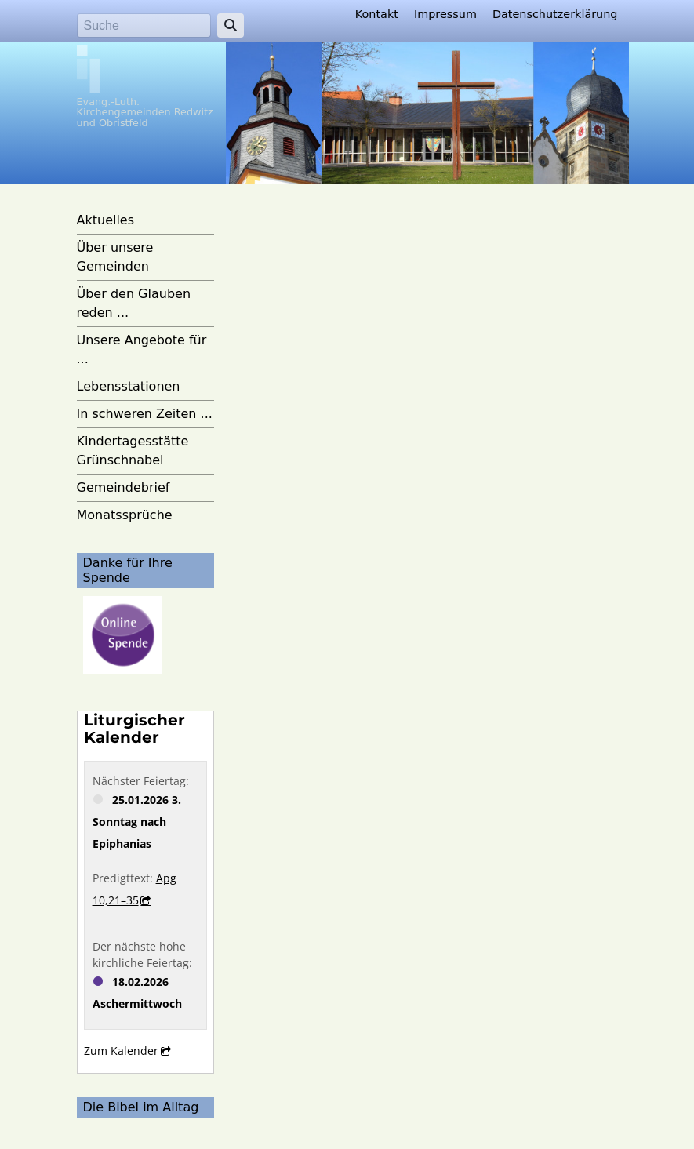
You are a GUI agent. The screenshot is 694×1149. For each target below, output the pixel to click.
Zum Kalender (121, 1050)
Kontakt (376, 14)
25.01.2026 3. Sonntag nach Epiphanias (137, 821)
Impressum (445, 14)
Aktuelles (106, 220)
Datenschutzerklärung (555, 14)
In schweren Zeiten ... (145, 413)
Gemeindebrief (123, 487)
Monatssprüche (125, 514)
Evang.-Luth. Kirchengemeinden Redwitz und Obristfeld (145, 112)
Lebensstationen (128, 386)
